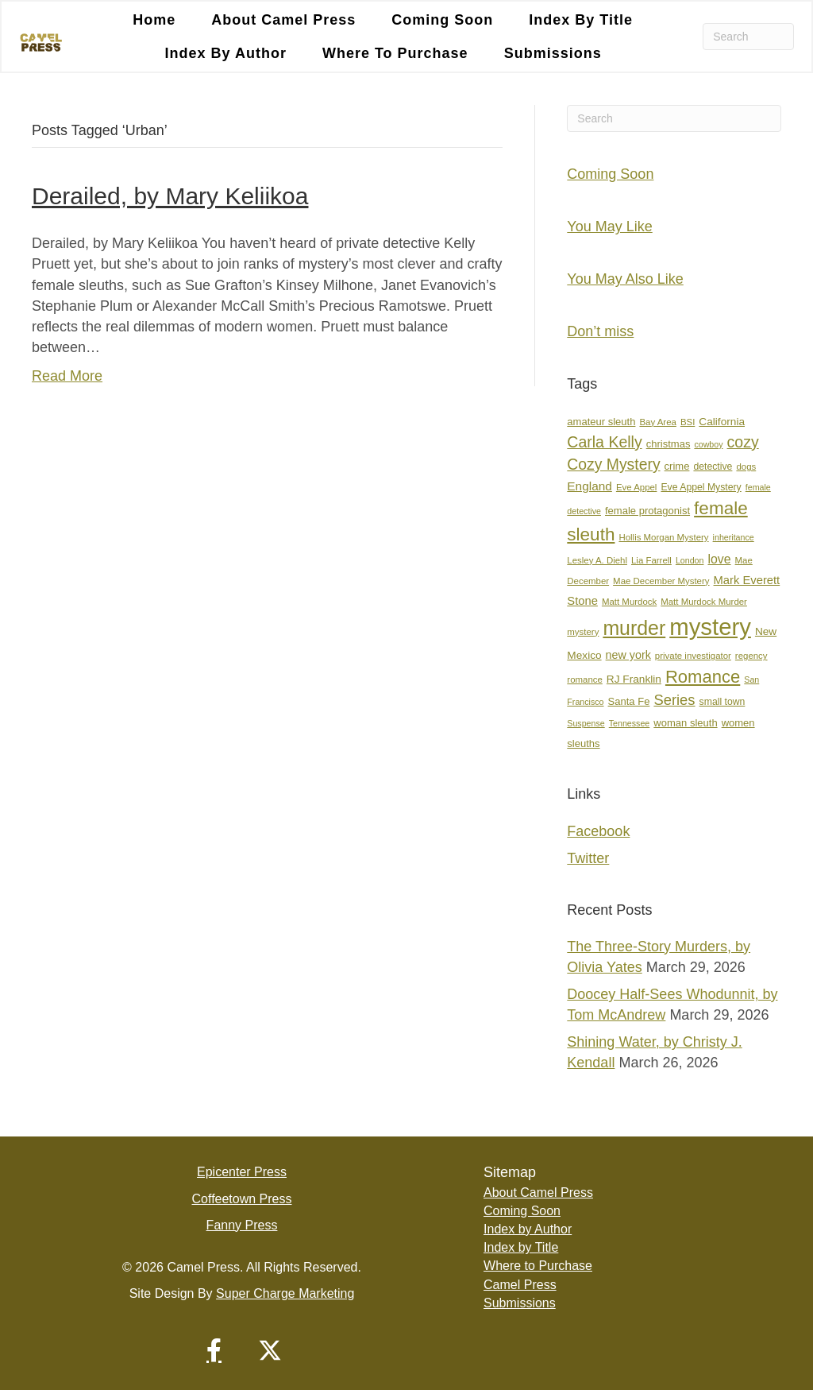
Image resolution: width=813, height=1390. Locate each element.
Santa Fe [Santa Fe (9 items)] (629, 702)
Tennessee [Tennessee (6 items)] (629, 723)
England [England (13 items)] (589, 486)
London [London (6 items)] (690, 560)
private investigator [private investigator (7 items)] (693, 655)
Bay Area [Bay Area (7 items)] (657, 422)
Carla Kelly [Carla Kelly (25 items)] (604, 442)
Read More (67, 376)
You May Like (609, 226)
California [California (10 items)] (722, 422)
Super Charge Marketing (285, 1293)
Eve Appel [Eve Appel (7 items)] (636, 487)
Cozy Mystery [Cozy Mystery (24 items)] (613, 464)
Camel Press (520, 1284)
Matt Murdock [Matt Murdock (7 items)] (629, 601)
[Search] (748, 36)
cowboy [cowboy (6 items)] (708, 444)
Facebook (598, 831)
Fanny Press (242, 1225)
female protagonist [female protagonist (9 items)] (647, 511)
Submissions (553, 53)
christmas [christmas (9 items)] (668, 444)
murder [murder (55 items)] (634, 628)
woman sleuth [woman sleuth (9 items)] (685, 723)
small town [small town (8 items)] (722, 702)
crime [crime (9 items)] (677, 466)
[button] (214, 1350)
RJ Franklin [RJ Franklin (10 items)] (634, 680)
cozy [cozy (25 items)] (743, 442)
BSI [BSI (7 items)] (687, 422)
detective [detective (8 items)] (712, 466)
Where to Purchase (395, 53)
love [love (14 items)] (718, 559)
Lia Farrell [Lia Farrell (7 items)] (651, 560)
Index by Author (226, 53)
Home (154, 20)
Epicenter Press (242, 1172)
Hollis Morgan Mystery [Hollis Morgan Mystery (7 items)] (663, 537)
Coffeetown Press (242, 1199)
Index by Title (581, 20)
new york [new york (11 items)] (628, 655)
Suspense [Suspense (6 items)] (585, 723)
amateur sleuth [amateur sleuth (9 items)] (601, 422)
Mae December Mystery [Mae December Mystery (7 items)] (661, 581)
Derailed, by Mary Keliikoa (170, 196)
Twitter (588, 858)
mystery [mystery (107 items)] (710, 627)
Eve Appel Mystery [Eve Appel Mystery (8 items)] (701, 487)
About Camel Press (283, 20)
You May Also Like (625, 279)
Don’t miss (600, 331)
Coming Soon (442, 20)
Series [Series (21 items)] (674, 700)
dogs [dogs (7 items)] (746, 466)
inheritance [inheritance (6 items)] (733, 537)
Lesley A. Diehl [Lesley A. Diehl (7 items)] (597, 560)
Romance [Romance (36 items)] (702, 677)
